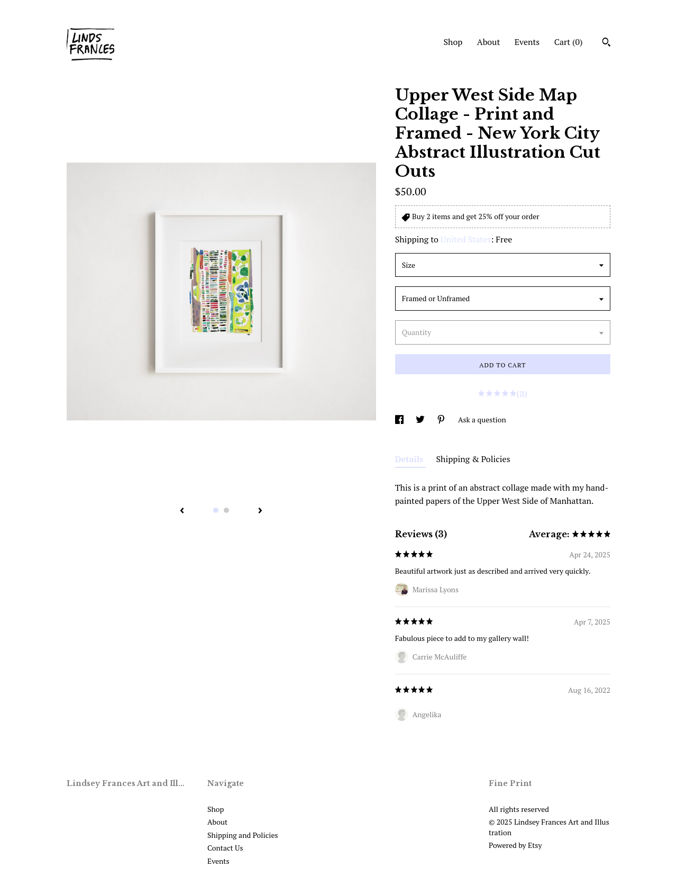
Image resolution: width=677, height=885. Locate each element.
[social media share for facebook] (400, 419)
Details (410, 459)
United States (466, 239)
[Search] (606, 43)
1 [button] (215, 510)
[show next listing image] (260, 511)
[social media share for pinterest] (442, 419)
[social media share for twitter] (421, 419)
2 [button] (226, 510)
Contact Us (225, 848)
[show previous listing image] (182, 511)
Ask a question (482, 419)
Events (527, 42)
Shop (452, 42)
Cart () (568, 42)
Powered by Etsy (515, 845)
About (488, 42)
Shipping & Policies (473, 459)
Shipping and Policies (242, 835)
